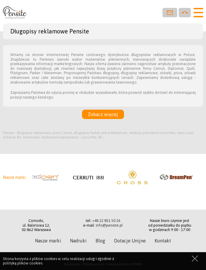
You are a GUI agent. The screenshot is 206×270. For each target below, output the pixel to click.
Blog (100, 240)
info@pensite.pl (109, 225)
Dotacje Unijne (130, 240)
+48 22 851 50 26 (106, 220)
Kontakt (163, 240)
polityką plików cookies (22, 263)
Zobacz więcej (103, 114)
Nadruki (78, 240)
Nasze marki (48, 240)
